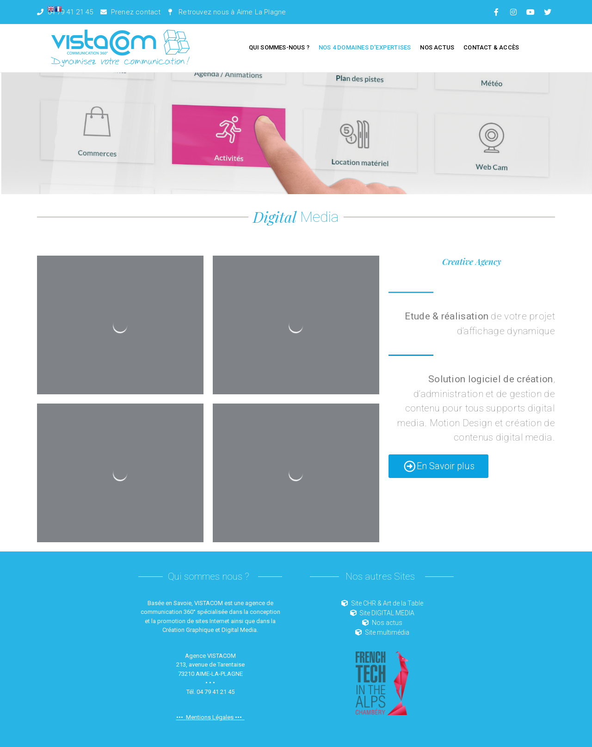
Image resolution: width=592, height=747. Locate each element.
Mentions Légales (210, 717)
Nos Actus (437, 47)
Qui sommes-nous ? (279, 47)
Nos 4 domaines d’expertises (365, 47)
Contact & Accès (491, 47)
